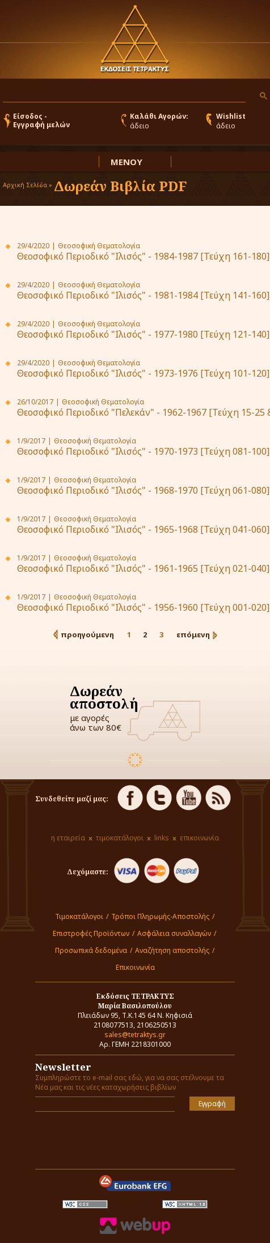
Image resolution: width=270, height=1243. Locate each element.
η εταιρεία (68, 838)
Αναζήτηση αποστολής (172, 950)
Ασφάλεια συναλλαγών (174, 933)
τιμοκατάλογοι (120, 838)
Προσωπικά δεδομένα (91, 950)
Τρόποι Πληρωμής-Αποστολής (160, 916)
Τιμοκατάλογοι (79, 916)
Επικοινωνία (135, 967)
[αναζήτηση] (123, 93)
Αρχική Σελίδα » (27, 184)
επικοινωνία (199, 838)
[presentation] (101, 1137)
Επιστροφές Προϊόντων (91, 933)
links (161, 838)
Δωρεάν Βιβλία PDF (120, 185)
